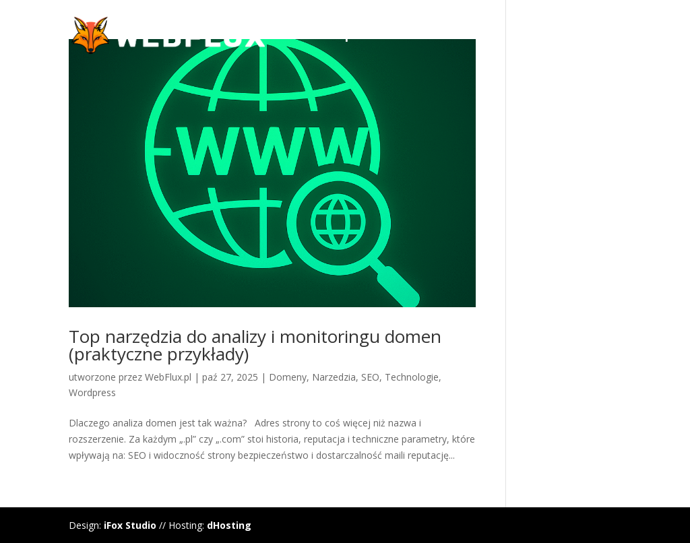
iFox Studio (130, 525)
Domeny (596, 36)
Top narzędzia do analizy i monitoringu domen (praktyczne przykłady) (255, 345)
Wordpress (92, 392)
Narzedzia (334, 377)
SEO (370, 377)
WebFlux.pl (168, 377)
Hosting (531, 36)
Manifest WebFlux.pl (295, 36)
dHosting (229, 525)
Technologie (412, 377)
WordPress (418, 36)
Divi (479, 36)
